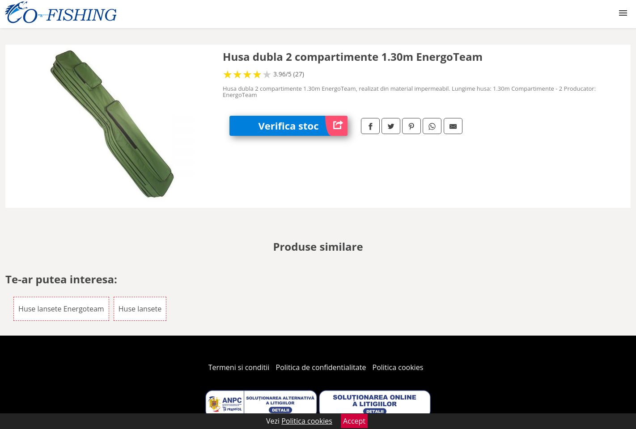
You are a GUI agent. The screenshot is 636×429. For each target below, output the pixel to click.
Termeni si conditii (239, 367)
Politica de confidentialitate (321, 367)
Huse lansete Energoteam (61, 309)
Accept (354, 421)
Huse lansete (140, 309)
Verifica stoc (303, 126)
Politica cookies (398, 367)
